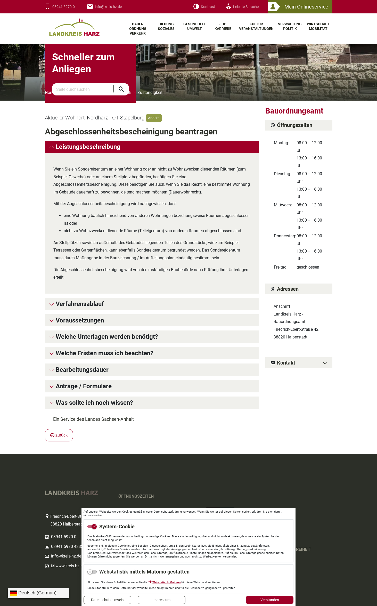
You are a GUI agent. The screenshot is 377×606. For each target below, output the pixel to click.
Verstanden (269, 600)
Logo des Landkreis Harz (81, 24)
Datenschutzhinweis (107, 600)
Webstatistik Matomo (166, 582)
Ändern (154, 118)
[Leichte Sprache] (242, 7)
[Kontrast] (204, 7)
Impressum (161, 600)
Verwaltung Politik (114, 92)
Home (50, 92)
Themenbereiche (77, 92)
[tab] (152, 147)
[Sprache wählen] (38, 593)
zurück (59, 435)
